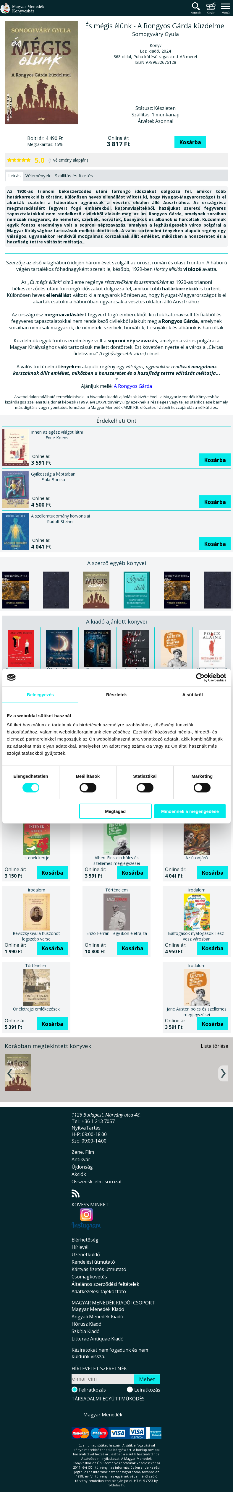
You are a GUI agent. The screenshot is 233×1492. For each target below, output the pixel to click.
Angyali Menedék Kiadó (97, 1316)
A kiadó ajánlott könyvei (116, 621)
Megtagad (115, 811)
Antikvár (81, 1159)
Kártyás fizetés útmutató (99, 1269)
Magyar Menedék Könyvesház (22, 12)
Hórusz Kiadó (86, 1324)
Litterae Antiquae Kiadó (98, 1338)
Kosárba (190, 142)
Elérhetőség (85, 1239)
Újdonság (82, 1167)
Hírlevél (80, 1247)
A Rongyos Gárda (133, 386)
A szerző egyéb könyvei (116, 563)
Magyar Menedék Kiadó (98, 1309)
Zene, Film (83, 1152)
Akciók (79, 1174)
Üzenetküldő (86, 1254)
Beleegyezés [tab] (40, 694)
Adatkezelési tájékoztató (99, 1291)
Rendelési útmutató (93, 1262)
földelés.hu (116, 1485)
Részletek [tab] (116, 694)
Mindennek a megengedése (190, 811)
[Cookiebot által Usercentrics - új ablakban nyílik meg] (200, 677)
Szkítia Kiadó (86, 1331)
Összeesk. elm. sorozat (97, 1181)
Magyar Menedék (102, 1414)
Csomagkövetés (89, 1276)
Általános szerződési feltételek (105, 1284)
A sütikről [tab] (192, 694)
